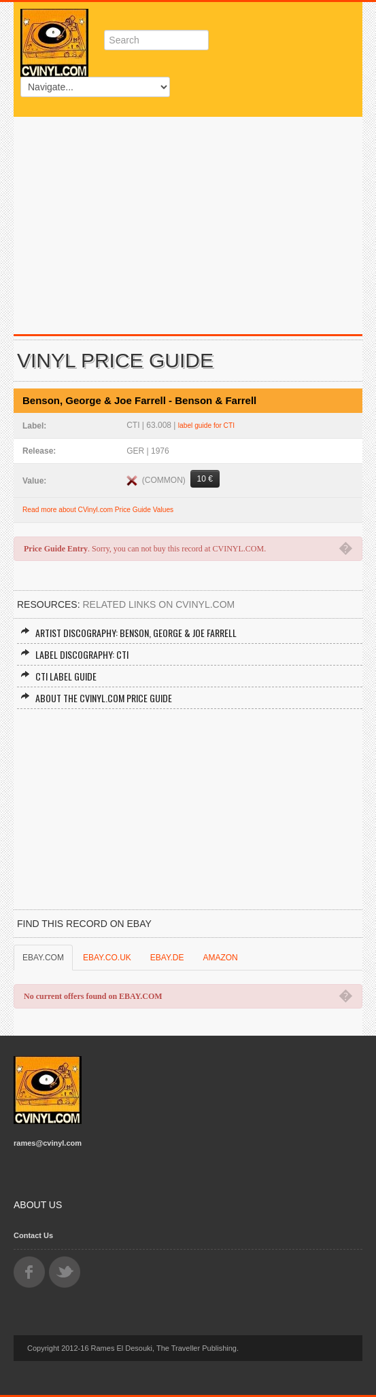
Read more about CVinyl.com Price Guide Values (97, 509)
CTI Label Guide (58, 676)
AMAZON (220, 957)
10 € (205, 479)
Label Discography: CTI (74, 654)
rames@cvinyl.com (48, 1143)
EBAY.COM (43, 957)
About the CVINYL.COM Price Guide (96, 698)
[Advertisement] (188, 219)
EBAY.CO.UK (107, 957)
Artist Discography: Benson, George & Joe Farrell (128, 632)
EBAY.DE (167, 957)
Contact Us (33, 1235)
